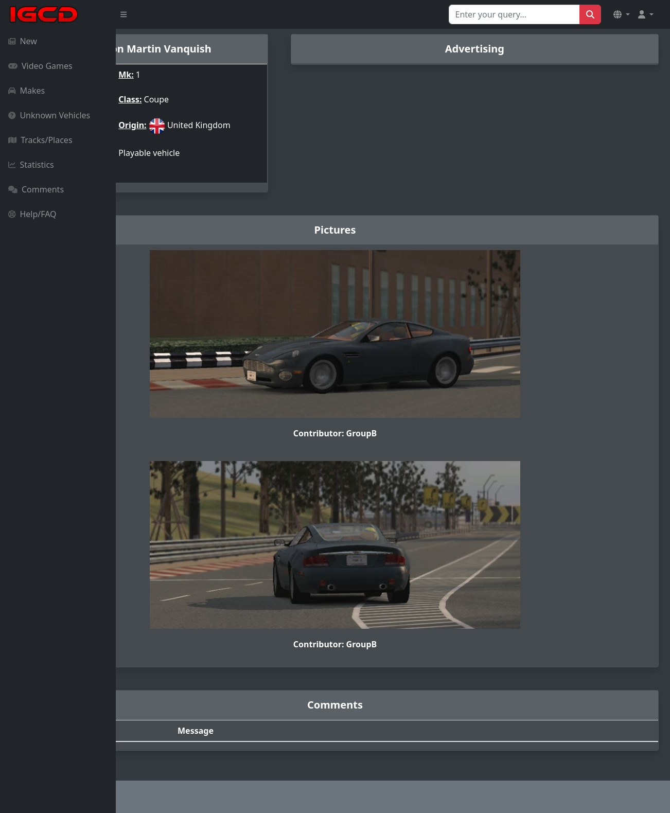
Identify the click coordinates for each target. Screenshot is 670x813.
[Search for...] (514, 14)
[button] (621, 14)
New (22, 41)
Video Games (40, 66)
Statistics (31, 164)
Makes (26, 90)
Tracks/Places (40, 140)
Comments (36, 189)
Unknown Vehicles (49, 115)
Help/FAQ (32, 214)
